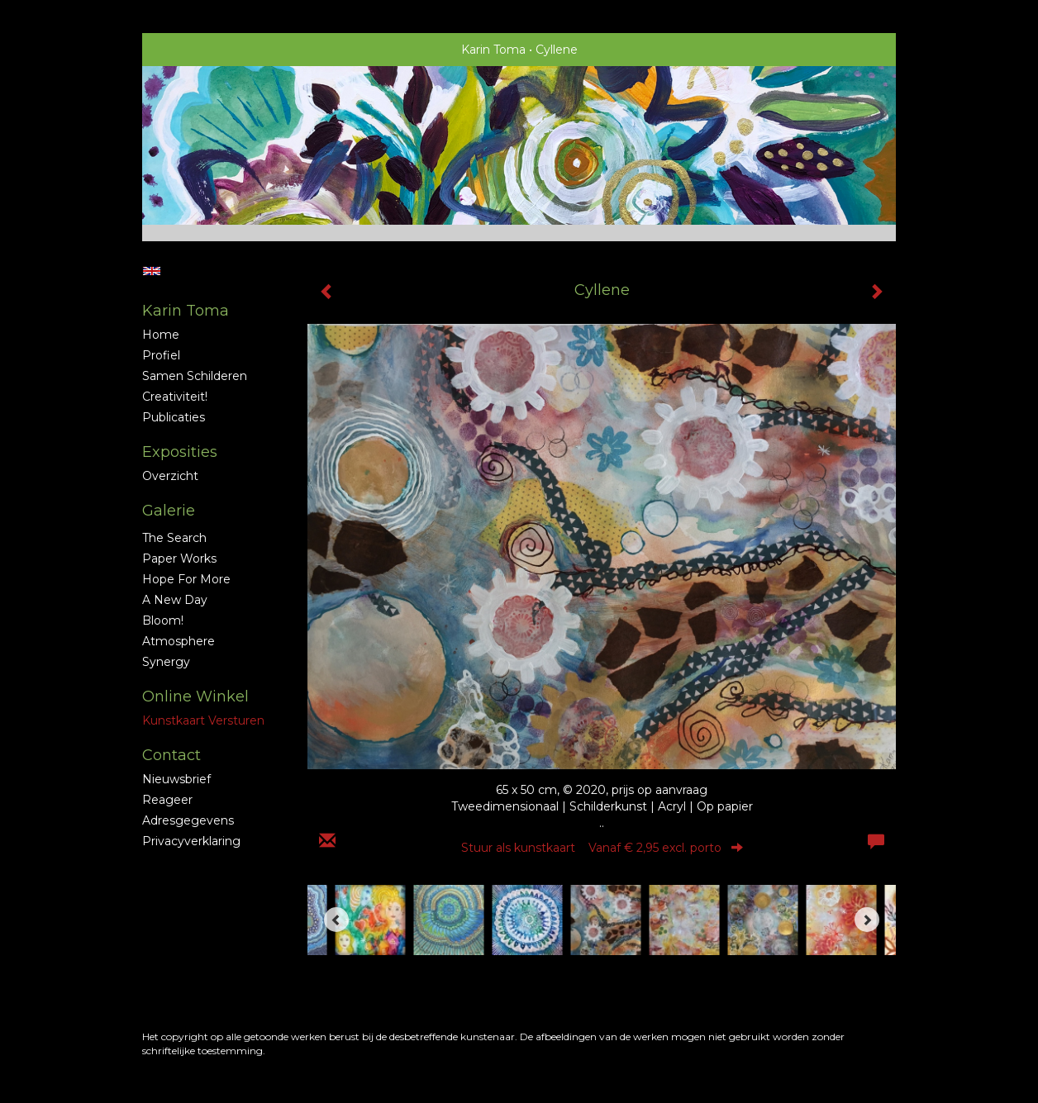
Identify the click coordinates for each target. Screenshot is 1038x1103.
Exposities (179, 452)
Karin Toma (493, 49)
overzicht (170, 475)
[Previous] (336, 919)
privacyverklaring (191, 841)
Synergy (166, 661)
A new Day (174, 599)
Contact (171, 755)
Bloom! (162, 620)
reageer (167, 799)
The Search (174, 537)
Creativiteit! (174, 396)
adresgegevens (188, 820)
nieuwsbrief (176, 779)
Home (160, 334)
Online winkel (195, 696)
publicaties (173, 417)
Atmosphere (178, 641)
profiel (161, 355)
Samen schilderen (194, 375)
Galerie (168, 511)
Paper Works (179, 558)
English (151, 271)
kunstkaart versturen (203, 720)
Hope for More (186, 579)
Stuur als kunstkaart (602, 847)
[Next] (867, 919)
